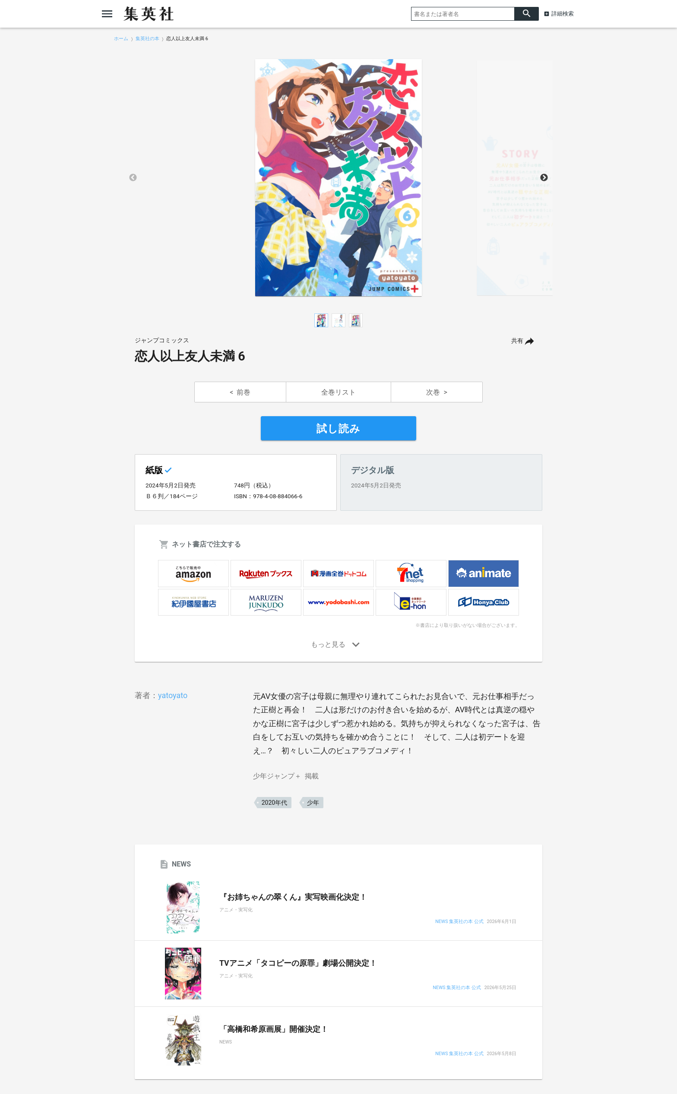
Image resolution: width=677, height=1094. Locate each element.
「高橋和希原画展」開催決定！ (273, 1029)
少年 (313, 802)
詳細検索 (562, 13)
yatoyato (172, 695)
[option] (338, 178)
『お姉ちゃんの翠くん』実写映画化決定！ (293, 897)
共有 (517, 341)
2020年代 (274, 802)
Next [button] (544, 178)
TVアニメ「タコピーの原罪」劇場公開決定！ (298, 963)
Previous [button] (133, 178)
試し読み (338, 429)
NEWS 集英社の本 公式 (459, 922)
